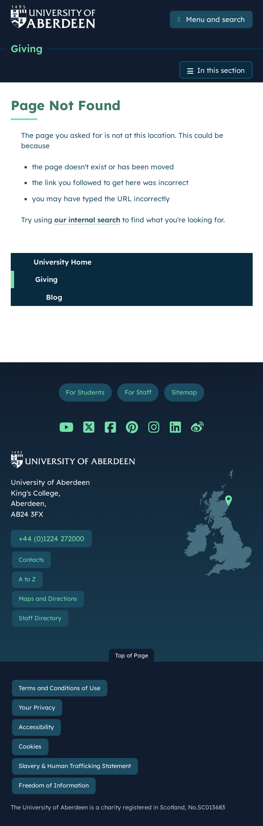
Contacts (31, 560)
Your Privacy (37, 707)
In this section (221, 70)
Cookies (30, 746)
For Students (85, 392)
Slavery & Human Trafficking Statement (75, 766)
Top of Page (131, 655)
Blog (54, 297)
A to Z (27, 579)
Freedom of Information (54, 785)
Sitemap (184, 392)
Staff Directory (40, 618)
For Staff (138, 392)
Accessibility (36, 727)
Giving (27, 48)
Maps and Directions (48, 598)
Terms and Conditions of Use (59, 688)
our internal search (87, 219)
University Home (63, 262)
